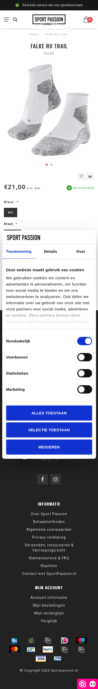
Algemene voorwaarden (49, 529)
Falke (49, 53)
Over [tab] (80, 251)
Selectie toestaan (49, 430)
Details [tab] (50, 251)
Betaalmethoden (49, 522)
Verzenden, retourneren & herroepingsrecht (49, 547)
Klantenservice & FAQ (49, 558)
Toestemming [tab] (19, 251)
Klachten (49, 566)
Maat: (10, 224)
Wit (10, 212)
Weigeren (49, 447)
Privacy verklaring (49, 537)
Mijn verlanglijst (49, 613)
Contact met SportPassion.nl (49, 574)
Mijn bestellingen (49, 605)
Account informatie (49, 597)
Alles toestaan (48, 412)
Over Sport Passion (49, 514)
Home (34, 34)
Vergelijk (49, 621)
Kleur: (11, 202)
